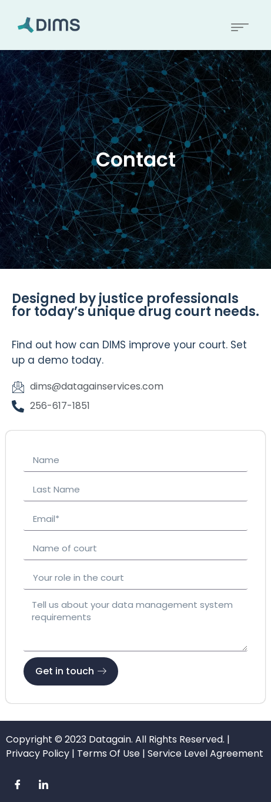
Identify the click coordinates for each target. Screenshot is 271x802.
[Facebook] (17, 784)
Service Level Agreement (205, 753)
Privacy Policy (37, 753)
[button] (240, 25)
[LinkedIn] (43, 784)
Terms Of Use (108, 753)
